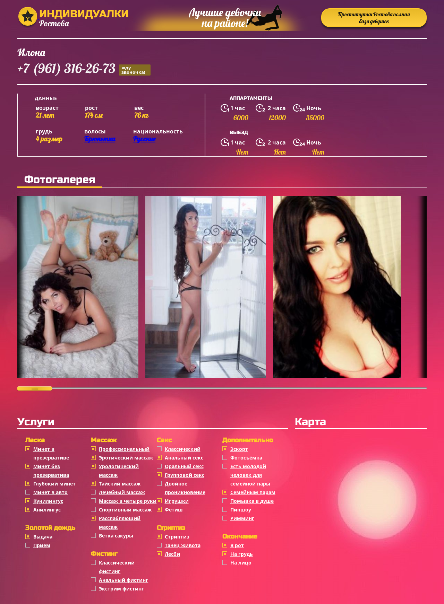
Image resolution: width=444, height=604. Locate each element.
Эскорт (239, 449)
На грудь (241, 554)
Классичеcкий (182, 449)
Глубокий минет (54, 483)
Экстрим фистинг (121, 588)
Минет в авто (50, 492)
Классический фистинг (117, 567)
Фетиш (174, 509)
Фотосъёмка (246, 457)
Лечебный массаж (122, 492)
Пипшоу (240, 509)
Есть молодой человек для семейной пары (250, 475)
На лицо (240, 562)
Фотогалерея (59, 179)
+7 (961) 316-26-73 (84, 69)
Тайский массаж (119, 483)
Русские (144, 138)
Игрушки (177, 501)
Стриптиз (177, 536)
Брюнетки (99, 138)
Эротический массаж (126, 457)
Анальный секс (184, 457)
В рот (237, 545)
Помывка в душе (252, 501)
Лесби (172, 554)
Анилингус (47, 509)
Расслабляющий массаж (119, 522)
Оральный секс (184, 466)
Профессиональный (124, 449)
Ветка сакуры (116, 535)
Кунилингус (48, 501)
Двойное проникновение (185, 488)
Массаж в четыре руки (127, 501)
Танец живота (182, 545)
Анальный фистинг (123, 580)
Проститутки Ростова (374, 18)
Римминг (242, 518)
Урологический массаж (119, 470)
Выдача (42, 536)
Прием (41, 545)
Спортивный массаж (125, 509)
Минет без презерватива (51, 470)
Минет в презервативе (51, 453)
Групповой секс (184, 475)
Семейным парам (252, 492)
